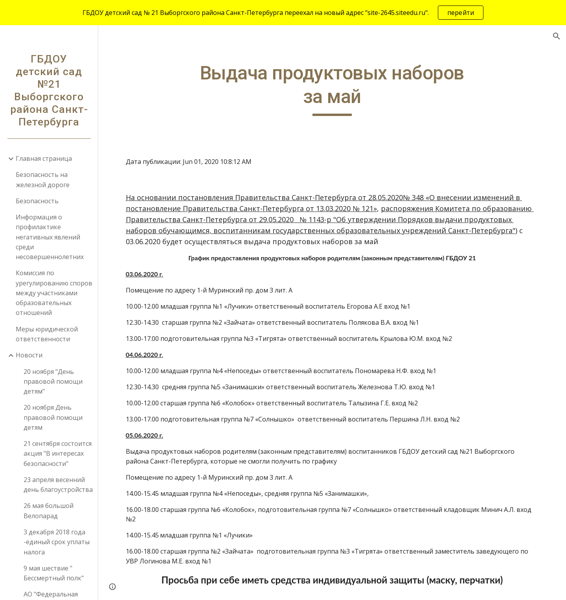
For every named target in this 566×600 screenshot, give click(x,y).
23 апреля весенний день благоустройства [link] (58, 484)
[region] (283, 12)
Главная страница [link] (44, 158)
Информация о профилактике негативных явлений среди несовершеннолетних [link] (50, 237)
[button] (556, 36)
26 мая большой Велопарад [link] (49, 510)
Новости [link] (29, 355)
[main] (332, 88)
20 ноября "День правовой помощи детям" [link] (53, 381)
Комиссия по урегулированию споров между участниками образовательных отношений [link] (54, 293)
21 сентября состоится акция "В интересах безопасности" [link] (58, 453)
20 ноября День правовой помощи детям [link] (53, 417)
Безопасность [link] (37, 201)
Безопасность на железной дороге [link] (43, 179)
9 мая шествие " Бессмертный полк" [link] (54, 573)
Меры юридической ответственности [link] (47, 334)
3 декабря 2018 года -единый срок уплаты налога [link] (57, 542)
